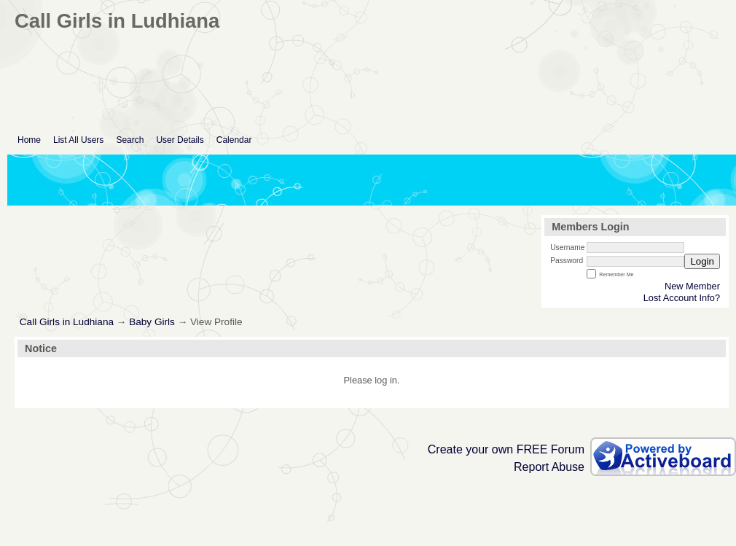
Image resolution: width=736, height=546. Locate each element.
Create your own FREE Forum (506, 449)
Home (29, 140)
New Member (692, 286)
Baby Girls (152, 321)
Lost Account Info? (681, 297)
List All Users (78, 140)
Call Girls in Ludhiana (67, 321)
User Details (179, 140)
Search (130, 140)
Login (702, 261)
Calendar (234, 140)
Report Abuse (549, 467)
